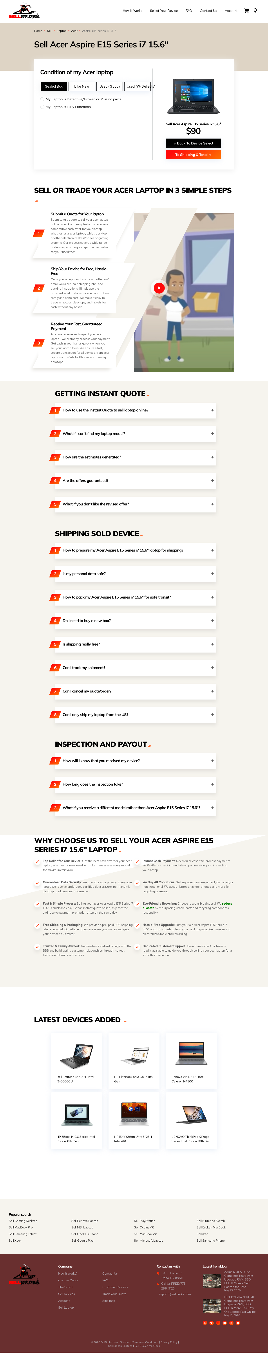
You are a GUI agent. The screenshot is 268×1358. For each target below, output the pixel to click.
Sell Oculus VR (144, 1233)
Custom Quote (68, 1286)
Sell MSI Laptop (82, 1233)
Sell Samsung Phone (211, 1246)
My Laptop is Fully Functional (96, 107)
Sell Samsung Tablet (22, 1239)
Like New (81, 86)
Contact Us (208, 11)
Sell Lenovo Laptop (84, 1226)
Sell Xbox (15, 1246)
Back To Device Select (193, 143)
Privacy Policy (169, 1347)
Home (38, 31)
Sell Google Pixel (82, 1246)
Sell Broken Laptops (120, 1351)
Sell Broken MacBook (211, 1233)
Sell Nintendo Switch (211, 1226)
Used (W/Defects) (138, 86)
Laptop (62, 31)
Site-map (108, 1306)
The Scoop (65, 1293)
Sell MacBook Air (145, 1239)
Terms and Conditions (145, 1347)
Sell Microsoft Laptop (148, 1246)
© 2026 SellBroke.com (104, 1347)
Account (231, 11)
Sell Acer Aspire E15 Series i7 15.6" (193, 124)
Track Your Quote (114, 1299)
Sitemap (125, 1347)
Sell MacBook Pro (21, 1233)
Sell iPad (202, 1239)
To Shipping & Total (193, 154)
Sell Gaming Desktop (23, 1226)
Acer (74, 31)
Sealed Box (54, 86)
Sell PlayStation (144, 1226)
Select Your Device (164, 11)
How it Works (132, 11)
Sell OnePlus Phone (84, 1239)
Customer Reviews (115, 1293)
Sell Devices (66, 1299)
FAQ (189, 11)
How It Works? (68, 1279)
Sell (49, 31)
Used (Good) (110, 86)
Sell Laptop (66, 1313)
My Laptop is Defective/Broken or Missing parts (96, 99)
